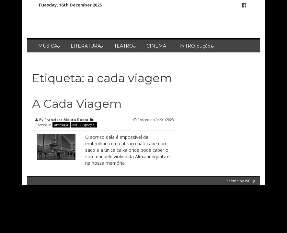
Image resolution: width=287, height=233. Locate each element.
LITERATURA (86, 46)
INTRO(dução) (195, 46)
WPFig (250, 180)
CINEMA (156, 46)
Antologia (61, 125)
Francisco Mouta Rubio (66, 119)
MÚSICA (47, 46)
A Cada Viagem (77, 103)
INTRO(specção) (83, 125)
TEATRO (123, 46)
